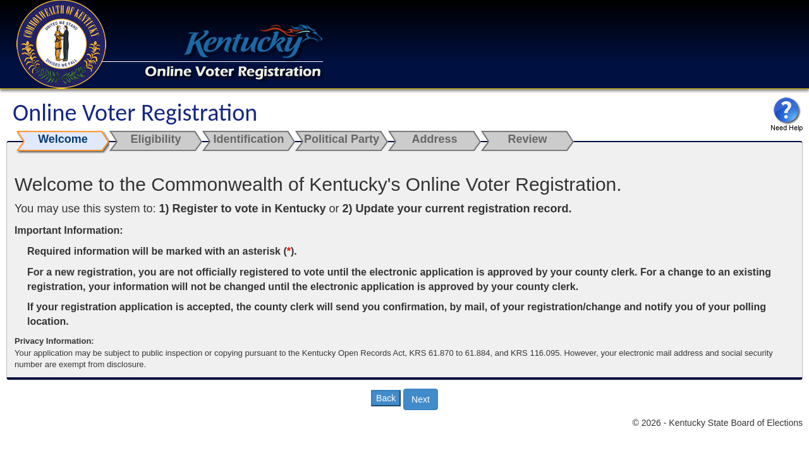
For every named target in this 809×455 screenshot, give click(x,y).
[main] (404, 260)
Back (386, 398)
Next (420, 399)
